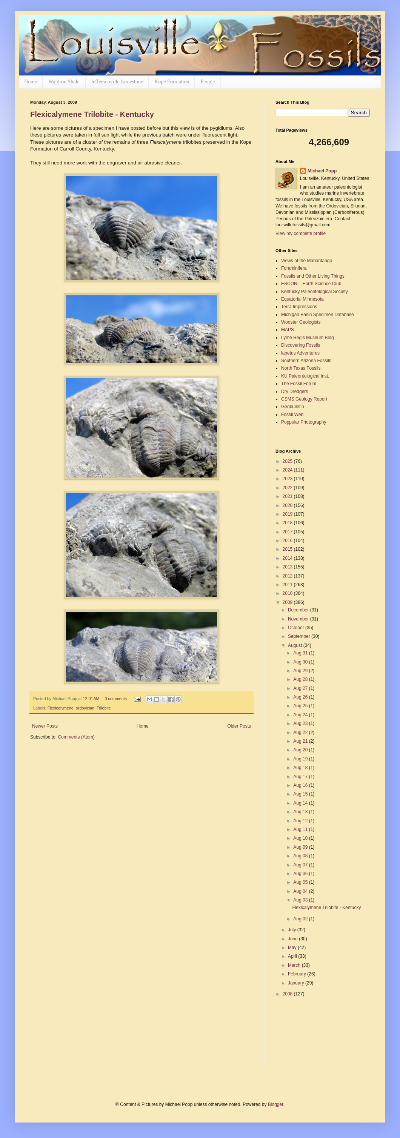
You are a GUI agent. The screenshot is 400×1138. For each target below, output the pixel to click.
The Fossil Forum (298, 383)
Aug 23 (301, 723)
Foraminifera (293, 268)
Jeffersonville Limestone (117, 81)
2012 (288, 576)
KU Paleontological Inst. (305, 376)
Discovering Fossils (300, 345)
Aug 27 (301, 688)
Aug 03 (301, 900)
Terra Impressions (299, 306)
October (296, 627)
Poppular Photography (303, 422)
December (299, 610)
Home (30, 81)
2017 (288, 531)
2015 (288, 549)
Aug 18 (301, 767)
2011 (288, 584)
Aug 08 (301, 855)
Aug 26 (301, 697)
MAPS (287, 329)
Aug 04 (301, 891)
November (299, 619)
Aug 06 (301, 873)
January (296, 983)
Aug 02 (301, 918)
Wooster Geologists (301, 322)
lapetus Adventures (300, 353)
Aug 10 (301, 838)
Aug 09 (301, 847)
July (292, 929)
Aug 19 (301, 759)
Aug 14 (301, 803)
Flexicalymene (61, 708)
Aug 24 (301, 714)
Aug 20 (301, 750)
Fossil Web (292, 414)
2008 (288, 994)
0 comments (116, 698)
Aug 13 (301, 811)
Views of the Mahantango (306, 260)
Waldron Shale (63, 81)
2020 (288, 505)
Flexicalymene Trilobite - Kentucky (92, 114)
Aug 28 (301, 679)
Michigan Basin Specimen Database (317, 314)
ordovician (85, 708)
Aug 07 (301, 865)
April (293, 956)
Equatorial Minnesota (302, 299)
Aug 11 (301, 829)
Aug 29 (301, 670)
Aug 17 (301, 776)
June (293, 938)
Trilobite (104, 708)
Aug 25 (301, 705)
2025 (288, 461)
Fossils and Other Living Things (313, 276)
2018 (288, 522)
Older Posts (239, 726)
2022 (288, 487)
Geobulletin (292, 406)
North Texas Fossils (300, 368)
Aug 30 (301, 662)
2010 (288, 593)
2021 (288, 496)
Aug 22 (301, 732)
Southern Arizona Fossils (306, 360)
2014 (288, 558)
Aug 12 (301, 820)
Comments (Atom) (76, 737)
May (293, 947)
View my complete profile (300, 233)
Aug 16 (301, 785)
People (207, 81)
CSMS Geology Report (304, 399)
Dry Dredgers (294, 391)
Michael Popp (322, 171)
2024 (288, 470)
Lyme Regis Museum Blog (307, 337)
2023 (288, 478)
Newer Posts (45, 726)
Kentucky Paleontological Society (314, 291)
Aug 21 (301, 741)
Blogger (275, 1104)
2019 (288, 514)
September (299, 636)
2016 (288, 540)
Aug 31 (301, 653)
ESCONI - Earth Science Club (311, 283)
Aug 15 (301, 794)
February (297, 974)
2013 (288, 567)
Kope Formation (171, 81)
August (295, 645)
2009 (288, 602)
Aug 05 (301, 882)
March (295, 965)
